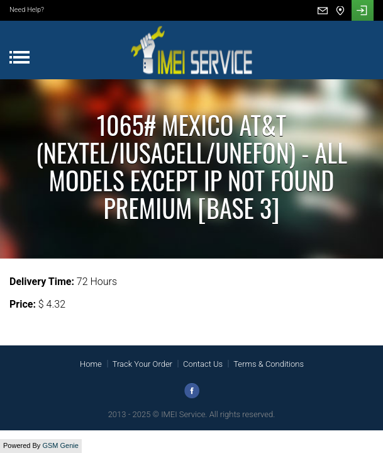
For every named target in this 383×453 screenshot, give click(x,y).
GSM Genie (60, 445)
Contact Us (203, 364)
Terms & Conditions (268, 364)
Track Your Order (142, 364)
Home (91, 364)
